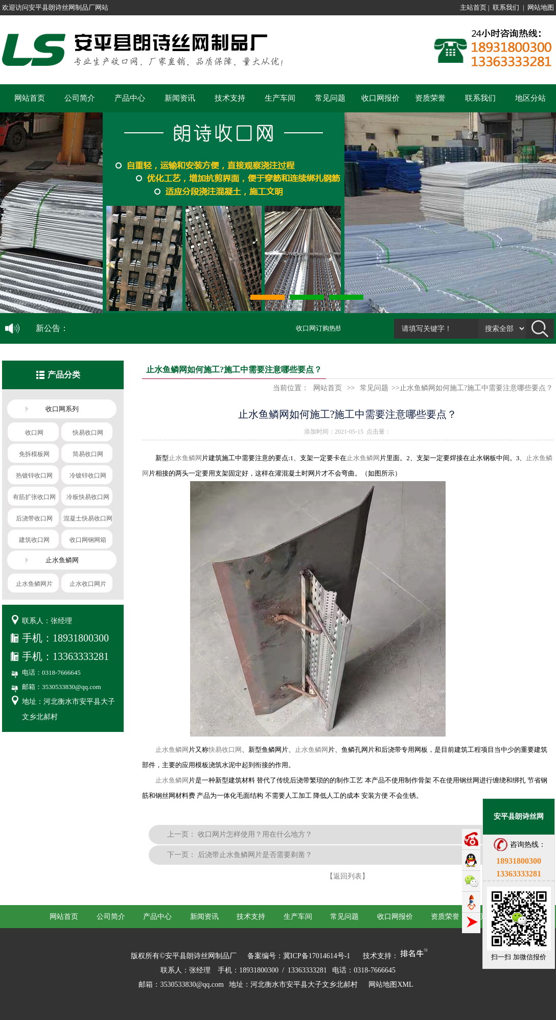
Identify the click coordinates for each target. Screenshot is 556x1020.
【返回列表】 (347, 876)
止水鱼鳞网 (185, 458)
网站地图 (540, 7)
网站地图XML (390, 984)
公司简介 (79, 98)
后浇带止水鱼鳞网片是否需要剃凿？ (255, 855)
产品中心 (129, 98)
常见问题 (330, 98)
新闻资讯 (180, 98)
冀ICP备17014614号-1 (316, 956)
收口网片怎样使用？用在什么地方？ (255, 834)
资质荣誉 (430, 98)
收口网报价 (380, 98)
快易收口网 (225, 749)
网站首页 (29, 98)
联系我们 (506, 7)
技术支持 (230, 98)
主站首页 (473, 7)
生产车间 (280, 98)
